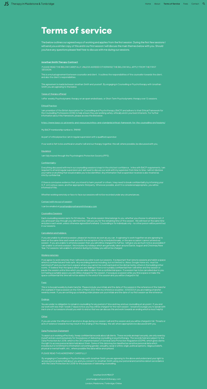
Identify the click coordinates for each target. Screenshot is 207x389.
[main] (103, 30)
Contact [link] (195, 4)
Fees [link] (185, 4)
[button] (204, 4)
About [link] (157, 4)
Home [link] (148, 4)
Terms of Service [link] (172, 4)
